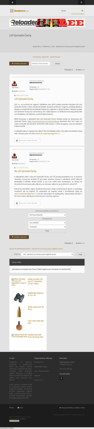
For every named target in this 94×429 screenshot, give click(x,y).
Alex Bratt (15, 87)
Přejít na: (17, 254)
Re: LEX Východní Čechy (25, 171)
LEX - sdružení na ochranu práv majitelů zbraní (68, 46)
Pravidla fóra (39, 362)
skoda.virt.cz (38, 380)
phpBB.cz (23, 419)
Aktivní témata (55, 57)
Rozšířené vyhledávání (78, 14)
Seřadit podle (47, 221)
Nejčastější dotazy (40, 367)
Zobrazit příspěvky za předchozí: (47, 213)
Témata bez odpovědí (40, 57)
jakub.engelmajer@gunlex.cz (49, 133)
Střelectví (46, 46)
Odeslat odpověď (19, 63)
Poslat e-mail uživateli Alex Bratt (26, 140)
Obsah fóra (37, 46)
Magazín (37, 375)
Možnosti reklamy (66, 369)
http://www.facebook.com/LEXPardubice (43, 121)
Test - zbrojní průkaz (41, 371)
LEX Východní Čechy (20, 35)
